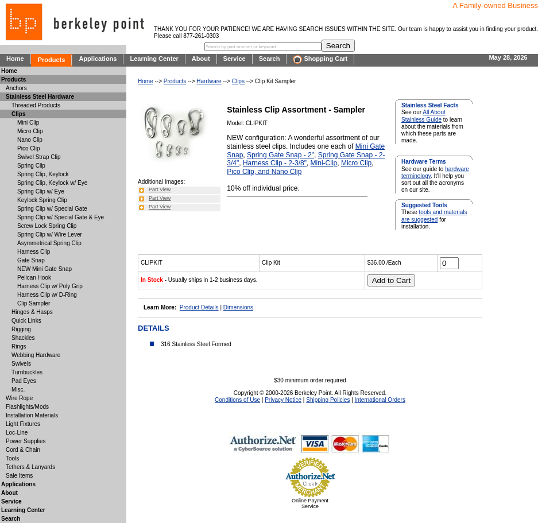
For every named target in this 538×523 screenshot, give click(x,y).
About (201, 58)
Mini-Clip (324, 163)
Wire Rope (19, 398)
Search (269, 58)
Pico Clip (28, 148)
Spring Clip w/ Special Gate (52, 209)
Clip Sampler (33, 303)
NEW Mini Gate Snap (44, 269)
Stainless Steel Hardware (40, 97)
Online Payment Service (310, 503)
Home (15, 58)
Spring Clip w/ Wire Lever (49, 234)
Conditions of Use (237, 400)
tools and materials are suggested (434, 215)
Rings (18, 346)
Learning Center (154, 58)
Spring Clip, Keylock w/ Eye (52, 183)
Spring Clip (31, 165)
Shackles (23, 338)
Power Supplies (25, 441)
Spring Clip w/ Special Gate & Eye (60, 217)
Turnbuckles (26, 372)
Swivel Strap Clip (39, 157)
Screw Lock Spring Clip (46, 226)
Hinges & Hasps (32, 312)
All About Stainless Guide (423, 115)
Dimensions (238, 307)
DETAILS (153, 328)
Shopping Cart (320, 59)
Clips (238, 81)
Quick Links (26, 320)
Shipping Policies (328, 400)
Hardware (208, 81)
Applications (98, 58)
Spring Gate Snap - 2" (280, 155)
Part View (160, 189)
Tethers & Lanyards (30, 467)
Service (234, 58)
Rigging (21, 329)
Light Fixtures (23, 424)
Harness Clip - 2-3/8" (275, 163)
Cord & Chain (23, 450)
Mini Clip (28, 122)
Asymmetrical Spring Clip (49, 243)
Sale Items (19, 475)
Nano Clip (287, 172)
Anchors (16, 88)
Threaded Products (35, 105)
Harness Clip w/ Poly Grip (50, 286)
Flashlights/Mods (27, 407)
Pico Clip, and (249, 172)
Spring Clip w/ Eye (40, 191)
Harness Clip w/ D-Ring (47, 295)
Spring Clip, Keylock (42, 174)
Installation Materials (32, 415)
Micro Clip (356, 163)
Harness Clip (33, 252)
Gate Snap (31, 260)
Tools (12, 458)
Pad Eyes (23, 381)
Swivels (21, 364)
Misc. (18, 389)
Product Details (199, 307)
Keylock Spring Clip (42, 200)
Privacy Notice (283, 400)
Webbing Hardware (35, 355)
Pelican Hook (34, 277)
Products (51, 59)
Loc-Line (17, 432)
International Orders (380, 400)
